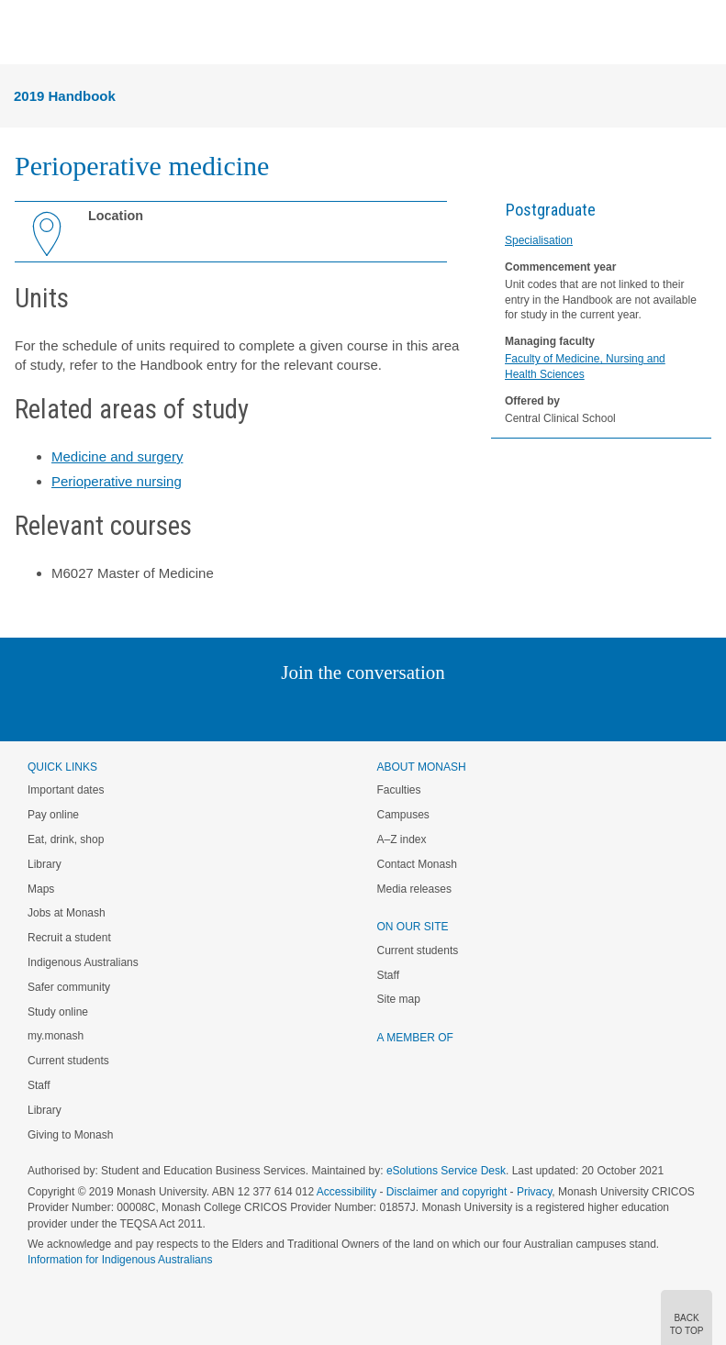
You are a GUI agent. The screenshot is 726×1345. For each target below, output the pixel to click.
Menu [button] (24, 33)
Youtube (451, 709)
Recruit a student (69, 937)
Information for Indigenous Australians (120, 1259)
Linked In (270, 709)
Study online (58, 1012)
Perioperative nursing (116, 481)
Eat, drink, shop (66, 839)
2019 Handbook (65, 96)
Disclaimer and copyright (446, 1191)
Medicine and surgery (117, 456)
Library (44, 864)
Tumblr (414, 709)
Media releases (414, 889)
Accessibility (346, 1191)
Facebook (345, 709)
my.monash (56, 1035)
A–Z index (402, 839)
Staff (39, 1085)
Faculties (399, 790)
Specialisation (539, 240)
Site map (398, 999)
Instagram (233, 709)
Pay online (53, 814)
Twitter (309, 709)
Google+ (376, 709)
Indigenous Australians (83, 962)
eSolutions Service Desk (446, 1170)
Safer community (69, 987)
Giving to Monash (70, 1134)
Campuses (403, 814)
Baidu (490, 709)
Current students (68, 1060)
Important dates (66, 790)
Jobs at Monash (67, 912)
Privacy (534, 1191)
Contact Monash (417, 864)
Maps (41, 889)
